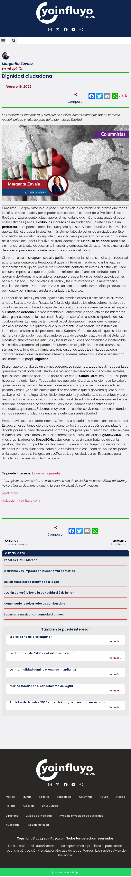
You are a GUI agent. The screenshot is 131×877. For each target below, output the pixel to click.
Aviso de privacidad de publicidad (81, 816)
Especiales (64, 797)
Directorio (12, 816)
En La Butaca (50, 806)
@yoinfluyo (10, 493)
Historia (10, 806)
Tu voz (104, 797)
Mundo (27, 797)
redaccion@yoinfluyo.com (21, 500)
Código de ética (38, 825)
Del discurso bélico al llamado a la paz (31, 582)
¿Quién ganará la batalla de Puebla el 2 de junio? (39, 593)
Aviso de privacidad (39, 816)
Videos (120, 797)
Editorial (44, 797)
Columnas (85, 797)
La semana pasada (46, 473)
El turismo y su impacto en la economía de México (39, 571)
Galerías (28, 806)
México (10, 797)
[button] (3, 40)
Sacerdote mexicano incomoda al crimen (34, 614)
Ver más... (115, 641)
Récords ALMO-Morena (20, 560)
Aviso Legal (13, 825)
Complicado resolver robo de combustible (34, 604)
